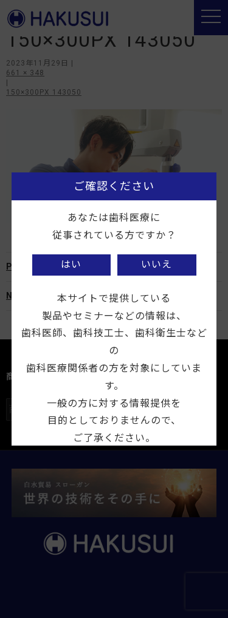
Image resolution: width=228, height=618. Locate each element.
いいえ (156, 264)
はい (71, 264)
